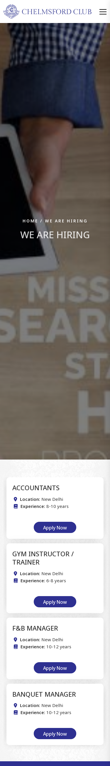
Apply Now (55, 527)
